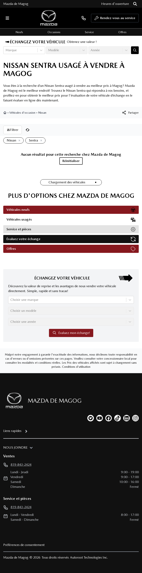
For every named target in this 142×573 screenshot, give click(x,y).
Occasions (54, 32)
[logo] (48, 18)
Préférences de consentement (23, 545)
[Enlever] (18, 140)
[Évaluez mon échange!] (135, 50)
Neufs (19, 32)
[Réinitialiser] (27, 130)
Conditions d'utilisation (76, 366)
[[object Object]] (130, 112)
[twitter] (90, 418)
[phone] (84, 18)
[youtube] (99, 418)
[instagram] (135, 418)
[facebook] (108, 418)
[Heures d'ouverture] (115, 4)
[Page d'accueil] (13, 400)
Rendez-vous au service (115, 19)
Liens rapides (12, 431)
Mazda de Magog (15, 4)
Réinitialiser (71, 161)
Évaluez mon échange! (71, 333)
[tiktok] (117, 418)
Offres (122, 32)
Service (89, 32)
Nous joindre (15, 447)
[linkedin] (126, 418)
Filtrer (12, 130)
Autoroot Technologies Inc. (89, 557)
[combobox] (10, 299)
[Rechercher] (135, 4)
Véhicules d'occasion (22, 112)
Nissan (42, 112)
